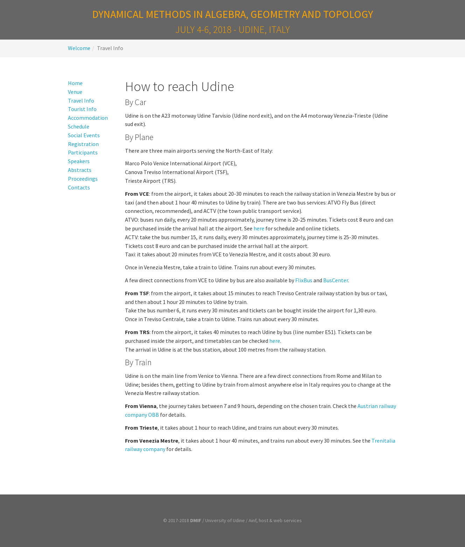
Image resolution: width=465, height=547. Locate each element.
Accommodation (88, 117)
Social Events (84, 135)
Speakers (79, 161)
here (259, 228)
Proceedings (83, 178)
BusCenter (335, 280)
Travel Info (81, 100)
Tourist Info (82, 108)
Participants (83, 152)
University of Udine (225, 520)
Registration (83, 143)
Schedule (78, 126)
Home (75, 82)
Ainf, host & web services (275, 520)
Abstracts (79, 169)
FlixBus (303, 280)
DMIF (195, 520)
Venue (75, 91)
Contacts (79, 187)
